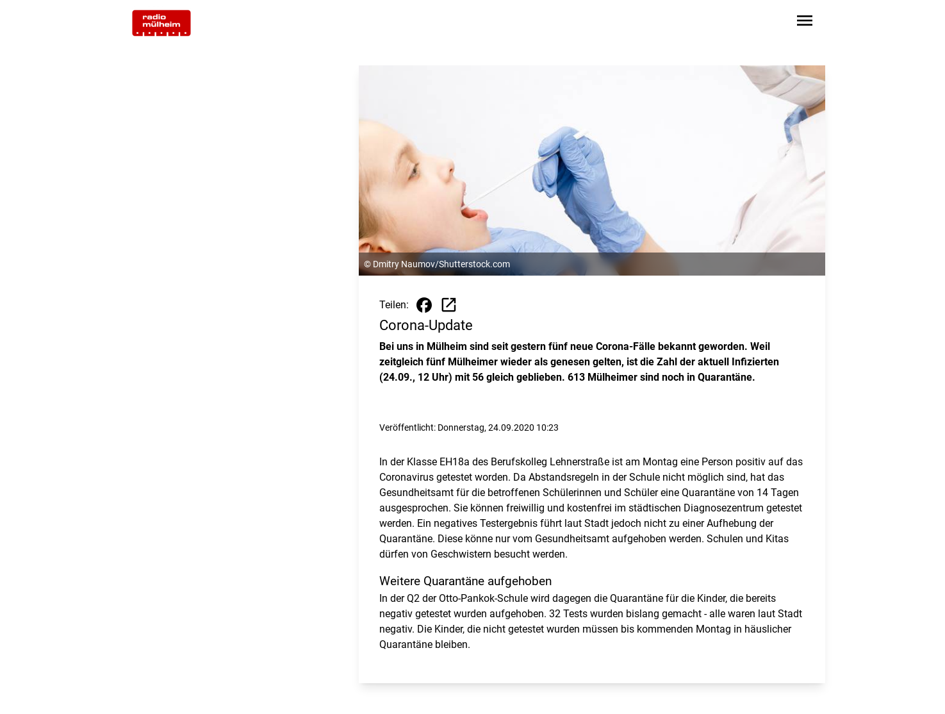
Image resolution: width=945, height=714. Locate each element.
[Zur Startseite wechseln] (161, 23)
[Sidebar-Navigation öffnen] (804, 22)
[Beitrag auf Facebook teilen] (424, 305)
